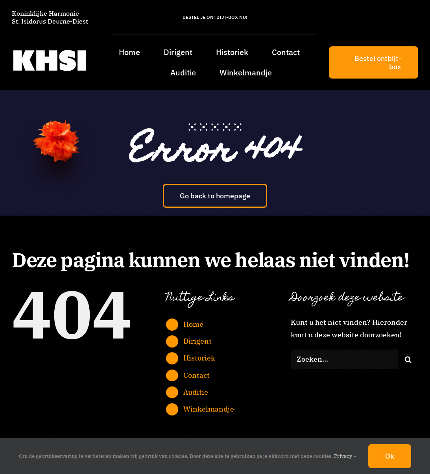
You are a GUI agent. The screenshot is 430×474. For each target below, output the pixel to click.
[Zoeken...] (345, 359)
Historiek (199, 357)
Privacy (345, 456)
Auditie (195, 392)
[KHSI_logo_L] (49, 49)
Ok (389, 456)
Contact (196, 375)
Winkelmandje (208, 409)
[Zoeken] (408, 359)
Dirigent (197, 341)
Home (193, 324)
